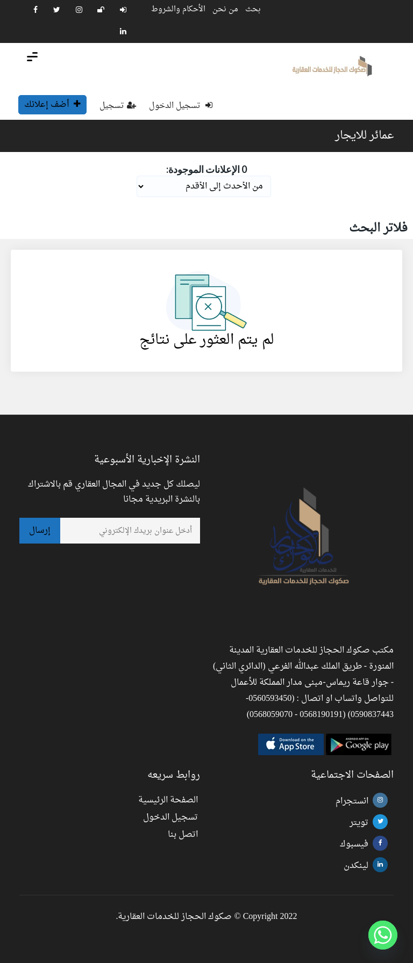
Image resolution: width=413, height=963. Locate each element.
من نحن (225, 9)
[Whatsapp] (382, 935)
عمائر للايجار (364, 136)
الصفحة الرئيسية (168, 800)
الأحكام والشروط (178, 9)
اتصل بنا (183, 835)
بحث (253, 9)
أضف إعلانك (52, 105)
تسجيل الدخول (180, 106)
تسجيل (117, 106)
